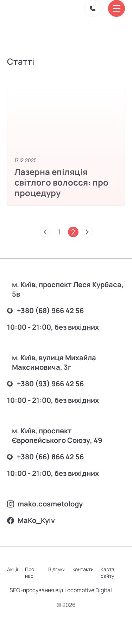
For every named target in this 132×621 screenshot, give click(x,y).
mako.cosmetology (45, 504)
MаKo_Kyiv (31, 520)
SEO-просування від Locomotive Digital (61, 590)
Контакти (83, 569)
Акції (12, 569)
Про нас (29, 572)
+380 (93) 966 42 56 (45, 383)
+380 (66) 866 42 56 (45, 456)
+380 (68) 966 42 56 (45, 310)
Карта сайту (107, 572)
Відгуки (56, 569)
